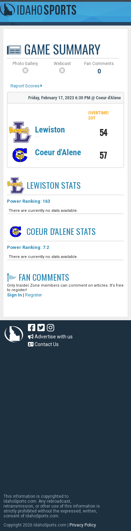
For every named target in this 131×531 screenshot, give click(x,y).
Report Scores (26, 85)
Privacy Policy (83, 525)
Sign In (14, 294)
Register (33, 294)
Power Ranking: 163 (28, 201)
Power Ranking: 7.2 (28, 247)
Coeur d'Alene (58, 152)
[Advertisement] (65, 417)
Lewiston (50, 130)
